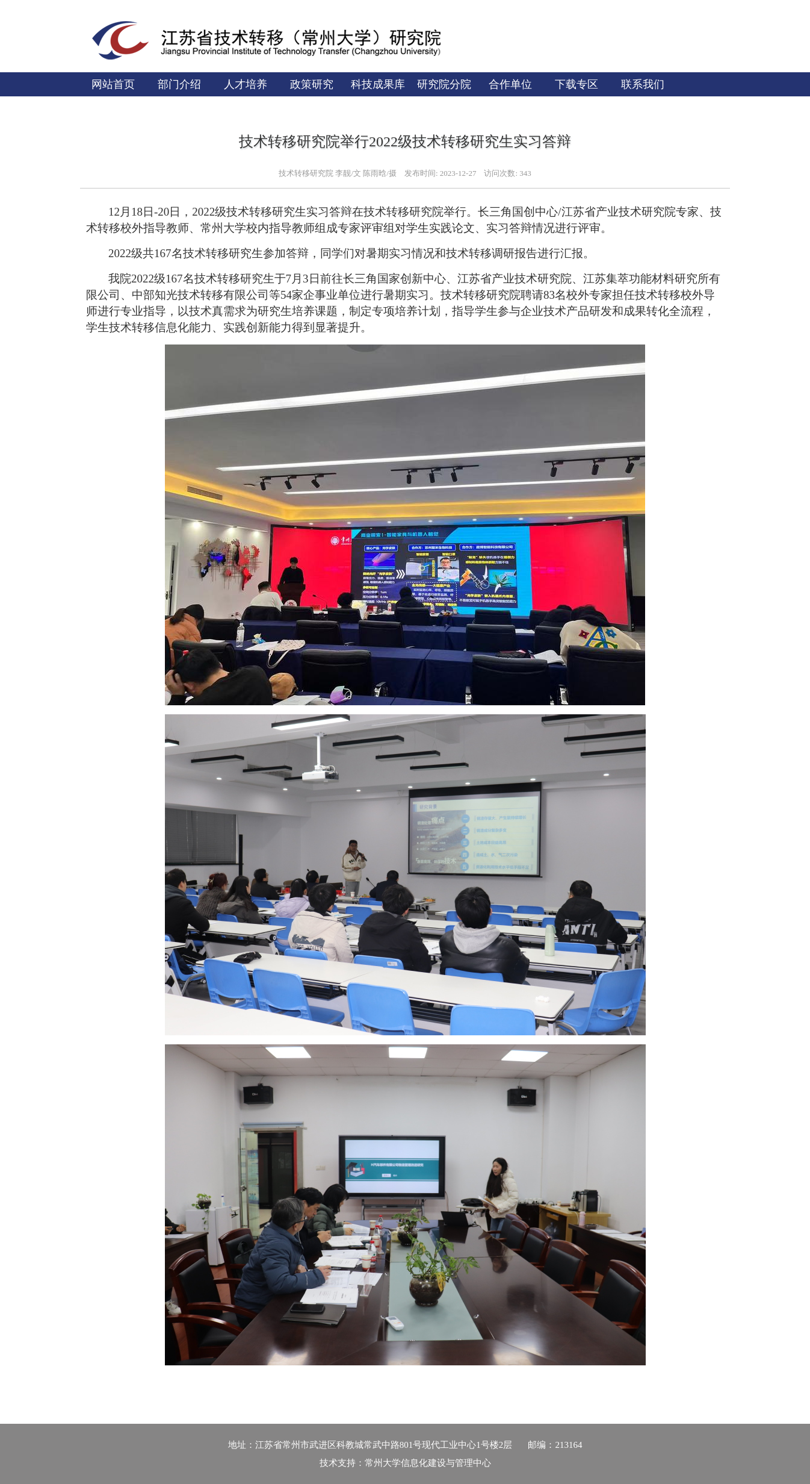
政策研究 (311, 84)
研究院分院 (444, 84)
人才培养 (245, 84)
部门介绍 (179, 84)
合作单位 (510, 84)
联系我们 (642, 84)
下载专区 (576, 84)
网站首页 (113, 84)
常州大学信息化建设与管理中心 (428, 1463)
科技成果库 (378, 84)
